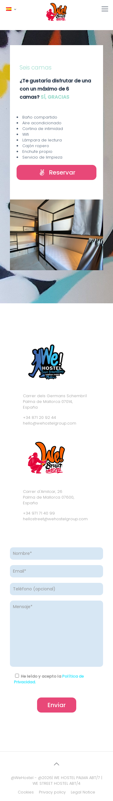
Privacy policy (52, 792)
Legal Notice (83, 792)
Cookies (26, 792)
